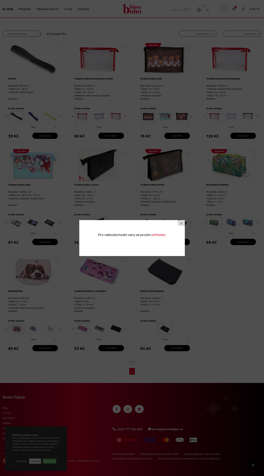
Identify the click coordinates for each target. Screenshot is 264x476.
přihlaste (158, 234)
